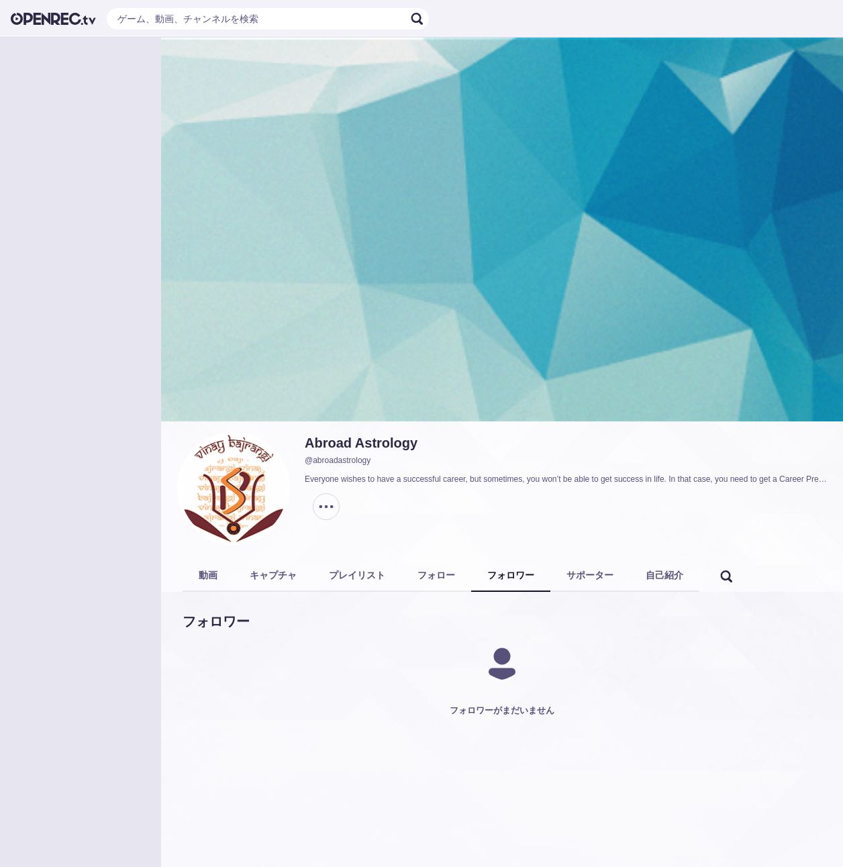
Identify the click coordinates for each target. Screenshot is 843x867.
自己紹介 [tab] (664, 575)
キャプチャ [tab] (273, 575)
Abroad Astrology (361, 443)
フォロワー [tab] (510, 575)
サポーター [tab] (589, 575)
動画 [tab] (208, 575)
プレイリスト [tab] (357, 575)
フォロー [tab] (436, 575)
